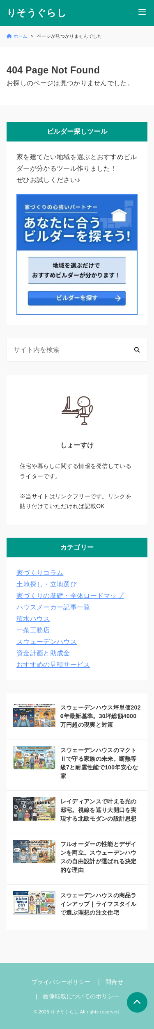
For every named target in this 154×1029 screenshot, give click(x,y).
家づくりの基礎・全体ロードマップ (70, 595)
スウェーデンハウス (46, 641)
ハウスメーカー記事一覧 (53, 607)
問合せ (114, 982)
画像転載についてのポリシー (81, 996)
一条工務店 (33, 630)
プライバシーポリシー (61, 982)
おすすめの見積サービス (53, 664)
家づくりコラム (39, 572)
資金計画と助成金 (43, 653)
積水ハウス (33, 618)
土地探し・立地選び (46, 584)
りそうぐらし (37, 13)
